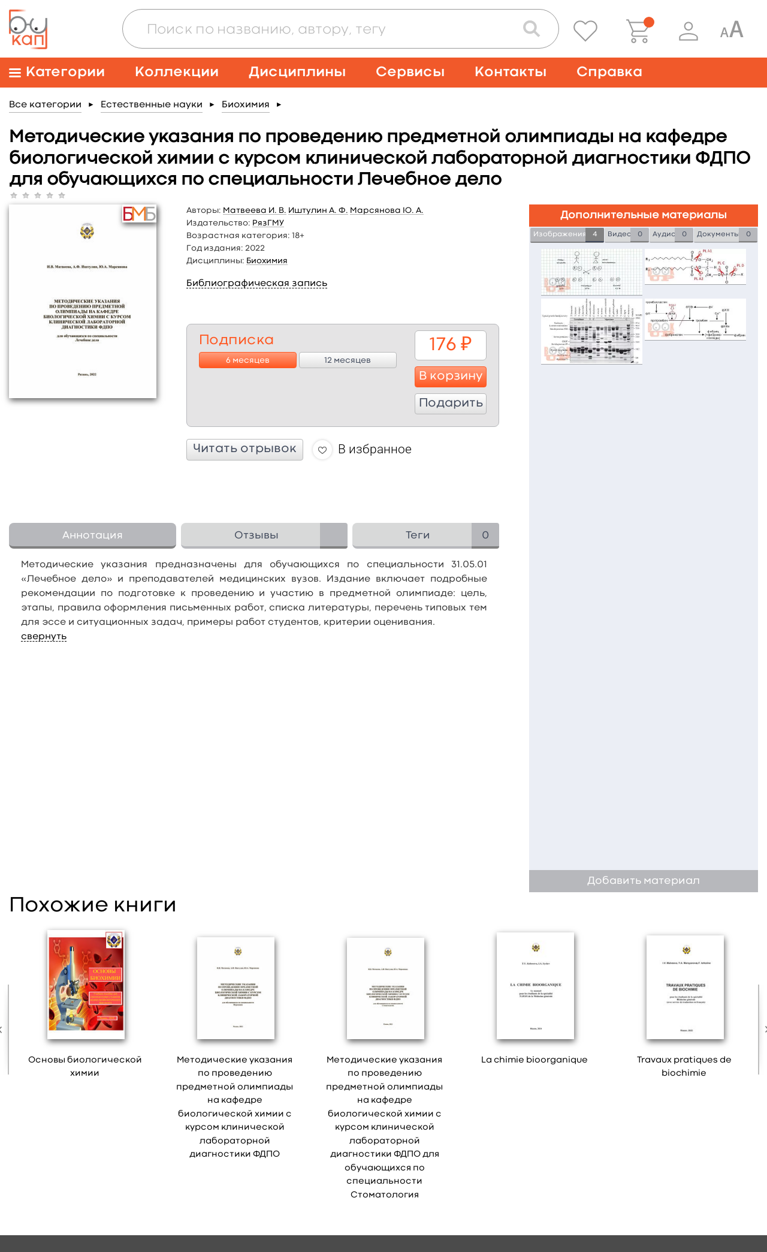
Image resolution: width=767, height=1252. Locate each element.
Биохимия (246, 105)
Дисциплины (297, 72)
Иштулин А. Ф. (318, 210)
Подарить (451, 403)
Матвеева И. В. (254, 210)
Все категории (45, 105)
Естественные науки (152, 105)
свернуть (44, 637)
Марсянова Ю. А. (387, 210)
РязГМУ (268, 223)
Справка (609, 72)
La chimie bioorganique (534, 1060)
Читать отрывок (245, 449)
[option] (85, 1006)
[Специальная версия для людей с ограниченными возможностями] (732, 31)
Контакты (510, 72)
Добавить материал (643, 881)
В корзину (451, 376)
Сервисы (410, 72)
